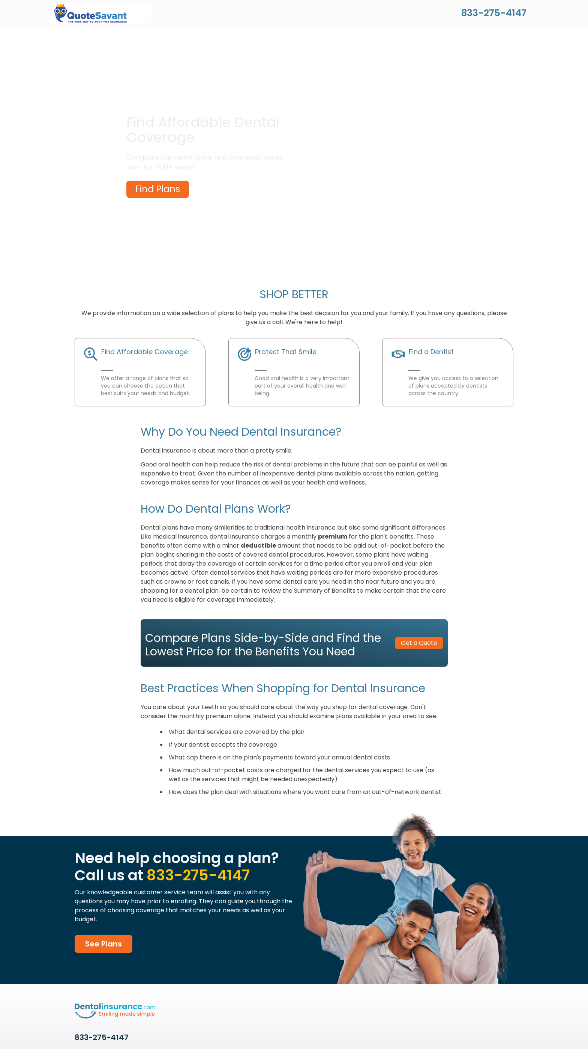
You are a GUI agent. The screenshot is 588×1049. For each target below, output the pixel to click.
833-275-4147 (493, 13)
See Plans (103, 944)
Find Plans (157, 189)
